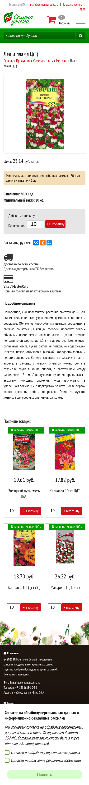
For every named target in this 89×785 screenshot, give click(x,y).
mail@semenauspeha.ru (44, 4)
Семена (38, 60)
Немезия (61, 60)
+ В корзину (56, 224)
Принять (44, 774)
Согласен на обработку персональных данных (45, 752)
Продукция (23, 60)
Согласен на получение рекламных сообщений (46, 760)
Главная (8, 60)
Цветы (49, 60)
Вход (82, 9)
